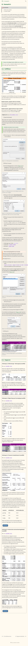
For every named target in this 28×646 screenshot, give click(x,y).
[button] (2, 1)
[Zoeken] (24, 1)
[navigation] (16, 1)
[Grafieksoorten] (7, 636)
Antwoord (5, 525)
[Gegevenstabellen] (21, 636)
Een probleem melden (15, 642)
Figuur (5, 72)
